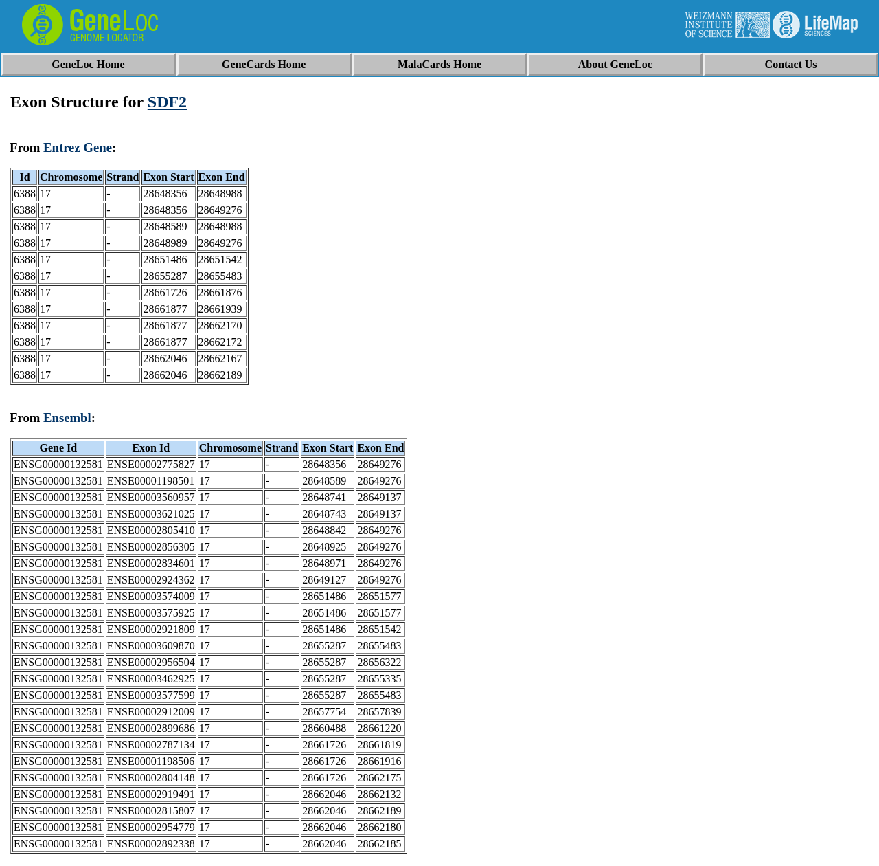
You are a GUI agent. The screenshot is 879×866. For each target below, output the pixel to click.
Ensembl (67, 417)
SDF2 (167, 102)
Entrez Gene (77, 147)
